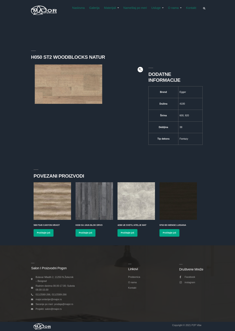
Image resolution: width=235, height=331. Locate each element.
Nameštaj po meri (135, 7)
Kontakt (191, 7)
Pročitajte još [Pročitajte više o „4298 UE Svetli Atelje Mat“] (127, 233)
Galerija (94, 7)
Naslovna (78, 7)
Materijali (111, 7)
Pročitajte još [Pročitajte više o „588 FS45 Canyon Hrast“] (43, 233)
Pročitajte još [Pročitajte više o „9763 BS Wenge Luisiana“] (169, 233)
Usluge (157, 7)
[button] (140, 69)
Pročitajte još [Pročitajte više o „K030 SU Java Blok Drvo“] (85, 233)
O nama (174, 7)
